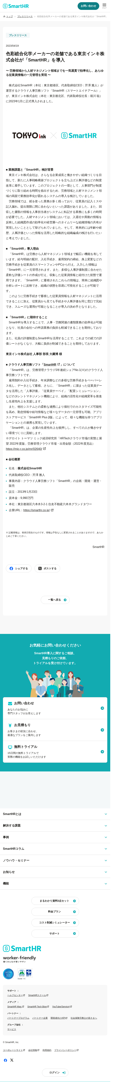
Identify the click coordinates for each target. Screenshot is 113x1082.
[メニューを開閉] (104, 6)
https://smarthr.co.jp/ (36, 510)
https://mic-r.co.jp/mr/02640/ (24, 448)
